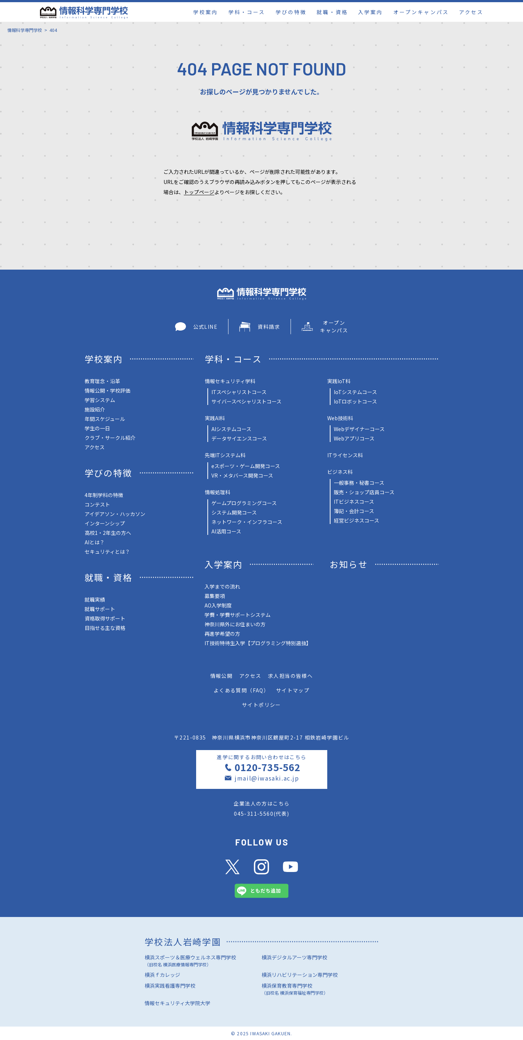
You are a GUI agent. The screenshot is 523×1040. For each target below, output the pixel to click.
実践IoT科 (338, 381)
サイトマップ (292, 690)
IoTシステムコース (355, 392)
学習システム (100, 400)
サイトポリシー (261, 704)
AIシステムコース (231, 429)
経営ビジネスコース (356, 520)
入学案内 (370, 12)
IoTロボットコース (355, 401)
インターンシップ (105, 523)
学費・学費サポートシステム (237, 614)
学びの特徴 (291, 12)
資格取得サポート (105, 618)
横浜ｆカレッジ (162, 974)
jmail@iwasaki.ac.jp (267, 778)
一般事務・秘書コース (359, 482)
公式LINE (196, 326)
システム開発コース (234, 512)
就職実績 (95, 599)
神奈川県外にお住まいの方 (234, 624)
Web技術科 (340, 418)
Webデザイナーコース (359, 429)
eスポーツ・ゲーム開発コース (245, 466)
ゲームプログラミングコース (244, 503)
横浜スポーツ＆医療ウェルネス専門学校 (203, 961)
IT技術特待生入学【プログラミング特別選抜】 (257, 643)
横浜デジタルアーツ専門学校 (294, 957)
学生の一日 (97, 428)
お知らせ (349, 564)
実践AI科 (215, 418)
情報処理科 (217, 492)
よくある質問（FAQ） (241, 690)
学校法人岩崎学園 (183, 941)
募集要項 (214, 595)
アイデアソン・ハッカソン (115, 513)
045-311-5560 (253, 813)
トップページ (199, 192)
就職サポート (100, 609)
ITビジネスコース (354, 501)
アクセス (471, 12)
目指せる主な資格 (105, 627)
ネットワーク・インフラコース (246, 521)
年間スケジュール (105, 418)
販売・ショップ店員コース (364, 492)
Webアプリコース (354, 438)
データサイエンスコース (239, 438)
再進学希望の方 (222, 633)
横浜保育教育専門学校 (320, 990)
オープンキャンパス (421, 12)
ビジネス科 (340, 471)
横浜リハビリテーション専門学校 (300, 974)
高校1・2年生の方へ (108, 532)
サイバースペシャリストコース (246, 401)
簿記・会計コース (354, 511)
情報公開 (221, 675)
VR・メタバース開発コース (242, 475)
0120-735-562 (267, 767)
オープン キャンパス (325, 326)
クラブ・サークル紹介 (110, 437)
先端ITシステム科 (225, 455)
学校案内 (205, 12)
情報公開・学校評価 (107, 390)
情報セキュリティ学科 (230, 381)
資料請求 (259, 327)
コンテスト (97, 504)
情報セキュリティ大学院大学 (177, 1003)
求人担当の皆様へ (290, 675)
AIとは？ (95, 542)
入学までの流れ (222, 586)
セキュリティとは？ (107, 551)
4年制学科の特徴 (104, 495)
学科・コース (246, 12)
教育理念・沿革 (102, 381)
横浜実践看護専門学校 (170, 985)
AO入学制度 (218, 605)
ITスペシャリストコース (239, 392)
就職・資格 (332, 12)
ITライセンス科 (345, 455)
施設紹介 (95, 409)
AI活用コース (226, 531)
